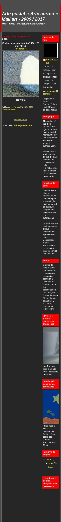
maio (51, 463)
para (4, 38)
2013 (49, 459)
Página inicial (20, 119)
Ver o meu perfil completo (50, 92)
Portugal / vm (52, 61)
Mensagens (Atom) (23, 125)
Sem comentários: (9, 109)
